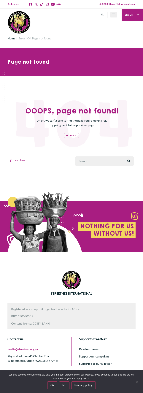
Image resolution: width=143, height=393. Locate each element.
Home (11, 38)
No (64, 385)
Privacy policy (83, 385)
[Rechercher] (129, 161)
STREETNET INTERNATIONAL (71, 293)
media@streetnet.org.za (22, 349)
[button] (102, 15)
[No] (137, 381)
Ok (52, 385)
